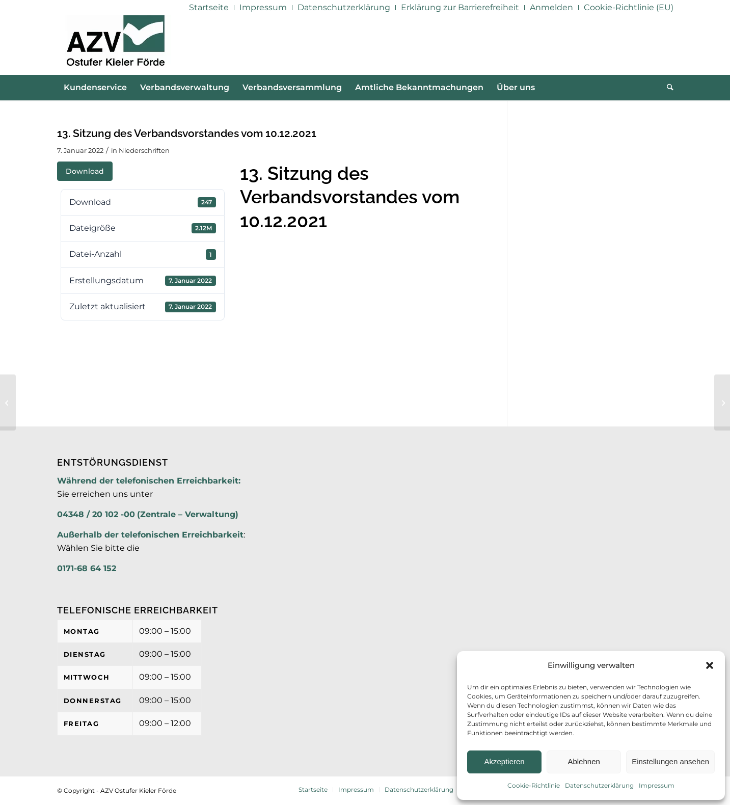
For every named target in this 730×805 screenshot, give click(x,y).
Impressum (656, 785)
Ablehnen (583, 761)
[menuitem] (209, 7)
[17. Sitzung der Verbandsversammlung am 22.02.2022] (722, 402)
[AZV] (115, 45)
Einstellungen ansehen (670, 761)
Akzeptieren (504, 761)
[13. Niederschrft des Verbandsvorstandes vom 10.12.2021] (8, 402)
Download (85, 171)
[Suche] (666, 87)
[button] (710, 665)
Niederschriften (144, 150)
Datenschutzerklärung (599, 785)
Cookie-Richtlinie (533, 785)
